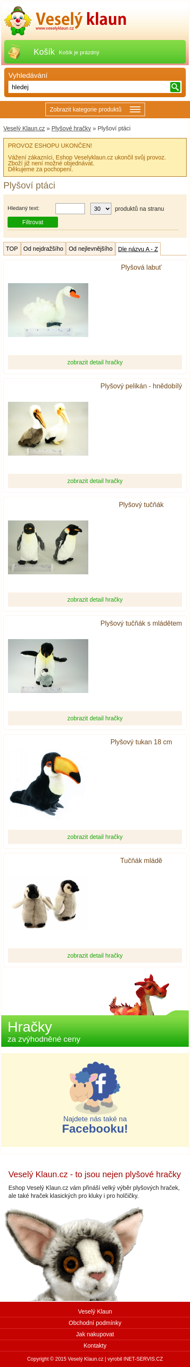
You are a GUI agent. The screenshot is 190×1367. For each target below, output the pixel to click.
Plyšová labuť (141, 267)
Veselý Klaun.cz (24, 128)
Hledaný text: (24, 208)
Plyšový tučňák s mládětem (141, 623)
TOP (12, 248)
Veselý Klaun (95, 1311)
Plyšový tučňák (141, 505)
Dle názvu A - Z (138, 249)
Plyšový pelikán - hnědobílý (141, 386)
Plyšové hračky (71, 128)
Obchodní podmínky (95, 1322)
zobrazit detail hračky (95, 362)
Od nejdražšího (43, 248)
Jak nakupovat (95, 1334)
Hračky (44, 1031)
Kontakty (95, 1345)
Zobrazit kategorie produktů (95, 110)
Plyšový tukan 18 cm (141, 742)
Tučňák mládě (141, 860)
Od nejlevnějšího (90, 248)
